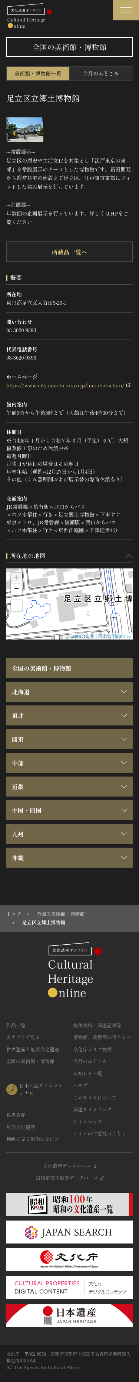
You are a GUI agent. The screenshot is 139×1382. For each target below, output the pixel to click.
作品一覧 (16, 1025)
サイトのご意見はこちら (99, 1133)
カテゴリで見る (23, 1037)
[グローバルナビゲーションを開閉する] (126, 10)
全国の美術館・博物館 (41, 668)
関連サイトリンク (92, 1109)
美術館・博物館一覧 (37, 73)
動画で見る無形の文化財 (32, 1138)
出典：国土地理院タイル (108, 636)
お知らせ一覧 (87, 1073)
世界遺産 (16, 1114)
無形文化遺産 (20, 1127)
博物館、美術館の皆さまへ (102, 1037)
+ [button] (16, 578)
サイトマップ (87, 1121)
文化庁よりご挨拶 (92, 1049)
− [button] (16, 589)
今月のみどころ (101, 73)
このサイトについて (95, 1097)
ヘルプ (80, 1085)
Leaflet (76, 636)
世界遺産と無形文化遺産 (32, 1049)
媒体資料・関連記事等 (97, 1025)
